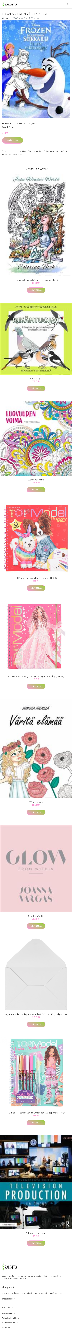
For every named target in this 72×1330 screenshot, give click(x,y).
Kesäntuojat (36, 378)
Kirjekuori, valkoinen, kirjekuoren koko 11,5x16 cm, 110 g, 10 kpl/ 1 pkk (36, 1014)
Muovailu (6, 1327)
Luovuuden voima (36, 479)
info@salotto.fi (8, 1299)
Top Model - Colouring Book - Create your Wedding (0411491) (36, 676)
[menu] (68, 4)
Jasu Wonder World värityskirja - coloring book (36, 280)
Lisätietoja (12, 140)
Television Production (36, 1233)
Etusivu (5, 18)
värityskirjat (32, 123)
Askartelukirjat (19, 123)
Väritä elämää (36, 802)
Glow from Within (36, 916)
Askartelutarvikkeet (10, 1318)
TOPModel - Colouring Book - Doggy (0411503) (36, 578)
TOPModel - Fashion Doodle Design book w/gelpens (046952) (36, 1112)
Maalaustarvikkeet (10, 1322)
